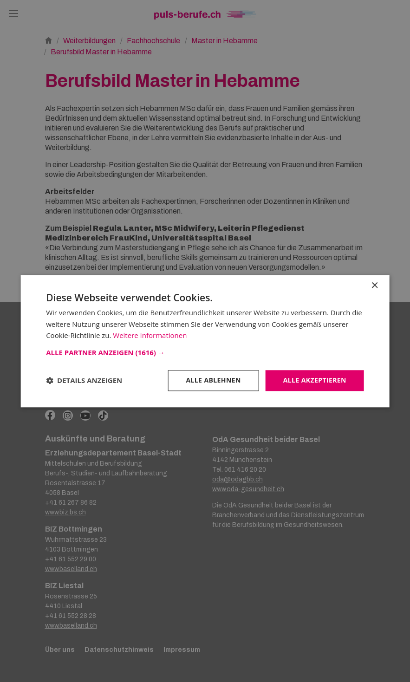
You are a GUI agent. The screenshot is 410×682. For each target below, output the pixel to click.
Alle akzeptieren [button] (314, 380)
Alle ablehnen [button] (213, 380)
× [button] (374, 285)
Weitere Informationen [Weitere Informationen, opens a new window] (150, 335)
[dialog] (205, 341)
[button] (205, 352)
